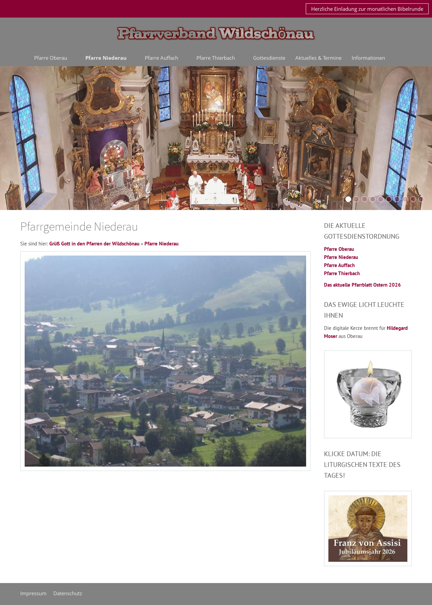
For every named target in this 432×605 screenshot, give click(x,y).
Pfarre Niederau (161, 243)
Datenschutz (67, 593)
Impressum (33, 593)
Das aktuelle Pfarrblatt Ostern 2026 (362, 285)
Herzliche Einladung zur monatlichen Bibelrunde (367, 8)
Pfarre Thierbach (342, 273)
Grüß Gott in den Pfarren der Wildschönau (94, 243)
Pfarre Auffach (339, 265)
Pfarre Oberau (339, 249)
